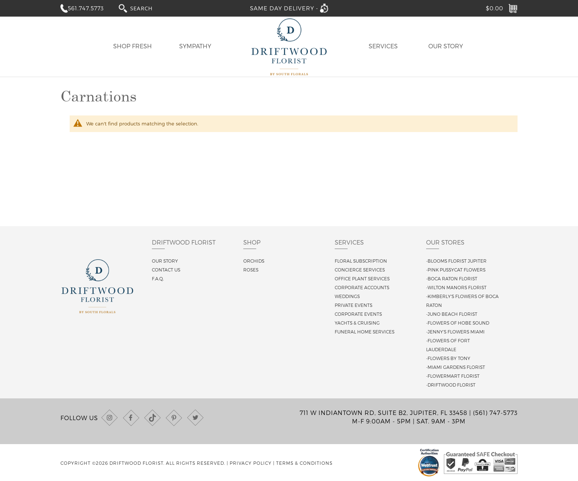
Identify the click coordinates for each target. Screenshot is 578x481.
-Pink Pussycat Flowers (455, 269)
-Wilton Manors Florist (456, 287)
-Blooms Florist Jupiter (456, 260)
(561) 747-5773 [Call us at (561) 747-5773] (495, 412)
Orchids (253, 260)
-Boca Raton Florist (451, 278)
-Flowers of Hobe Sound (457, 322)
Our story (165, 260)
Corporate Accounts (362, 287)
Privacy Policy (251, 463)
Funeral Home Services (364, 331)
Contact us (166, 269)
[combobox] (148, 8)
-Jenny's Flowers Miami (455, 331)
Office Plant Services (362, 278)
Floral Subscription (361, 260)
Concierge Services (360, 269)
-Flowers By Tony (448, 358)
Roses (250, 269)
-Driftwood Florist (451, 384)
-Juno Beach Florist (451, 313)
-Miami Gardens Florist (455, 367)
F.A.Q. (158, 278)
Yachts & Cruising (357, 322)
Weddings (347, 296)
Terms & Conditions (304, 463)
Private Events (353, 305)
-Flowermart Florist (453, 375)
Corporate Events (358, 313)
